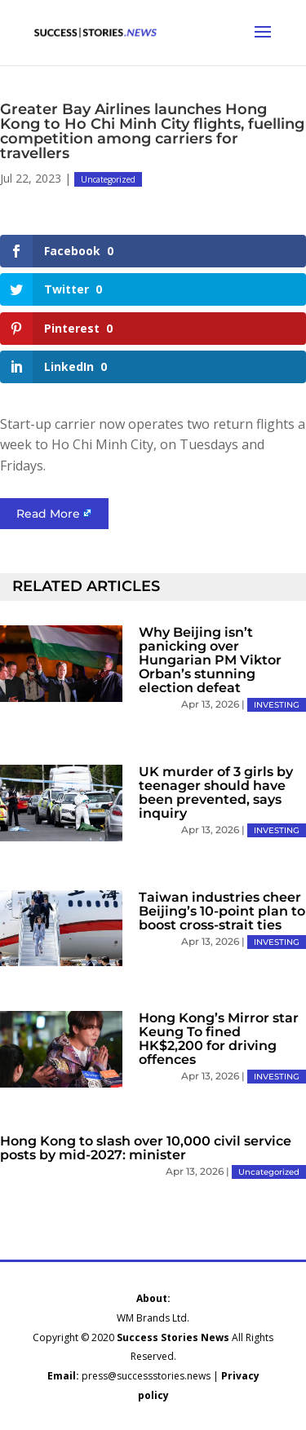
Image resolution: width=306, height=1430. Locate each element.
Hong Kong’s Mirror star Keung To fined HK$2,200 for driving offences (219, 1038)
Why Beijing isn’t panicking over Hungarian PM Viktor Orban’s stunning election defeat (210, 660)
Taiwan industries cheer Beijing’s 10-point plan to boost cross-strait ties (222, 911)
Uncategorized (108, 179)
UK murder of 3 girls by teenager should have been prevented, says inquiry (216, 792)
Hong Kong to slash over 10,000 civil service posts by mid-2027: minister (145, 1148)
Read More (48, 513)
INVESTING (276, 705)
